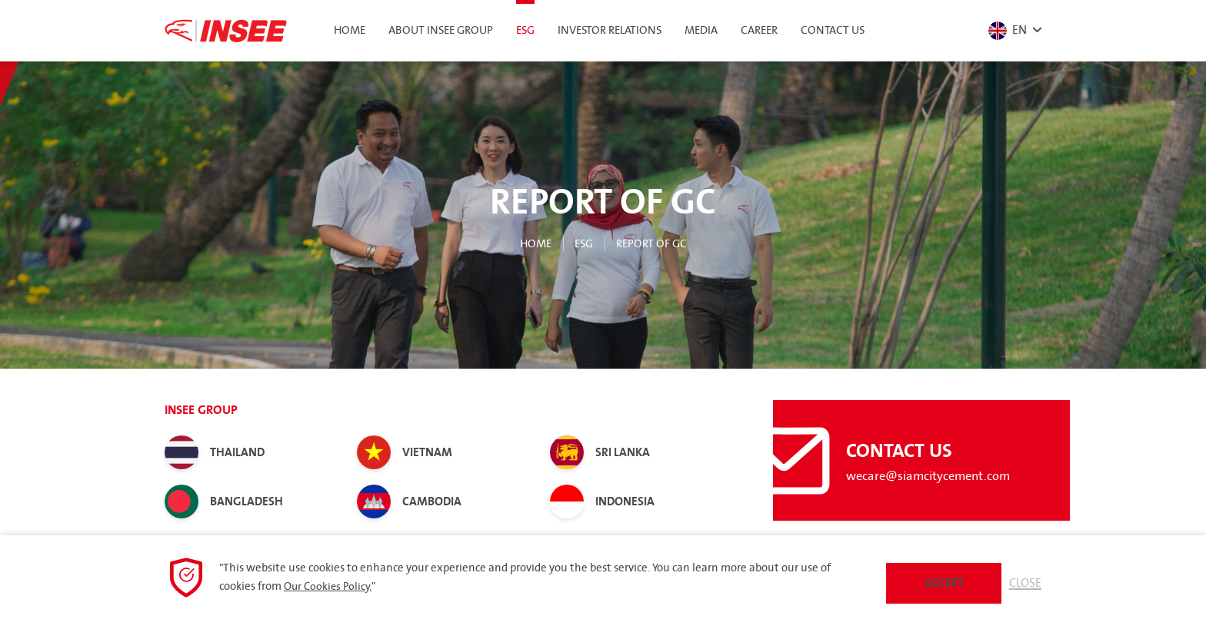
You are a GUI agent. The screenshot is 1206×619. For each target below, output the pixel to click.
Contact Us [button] (833, 30)
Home (349, 30)
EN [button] (1005, 30)
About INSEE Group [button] (440, 30)
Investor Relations (609, 30)
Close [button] (1024, 582)
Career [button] (759, 30)
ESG (581, 243)
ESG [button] (525, 30)
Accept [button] (942, 582)
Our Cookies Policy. (329, 585)
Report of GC (654, 243)
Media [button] (701, 30)
